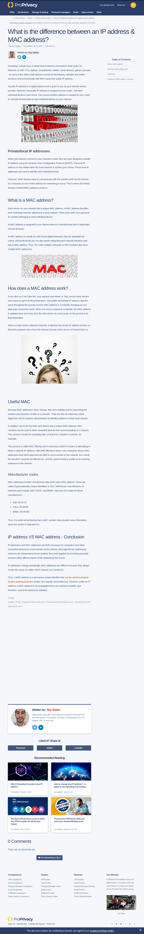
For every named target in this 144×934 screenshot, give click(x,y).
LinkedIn (78, 748)
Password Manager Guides (51, 886)
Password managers (60, 12)
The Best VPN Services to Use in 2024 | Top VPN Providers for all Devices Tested (28, 821)
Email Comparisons (15, 890)
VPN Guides (45, 880)
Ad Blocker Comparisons (17, 893)
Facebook (20, 748)
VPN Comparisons (15, 880)
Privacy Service (20, 18)
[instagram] (125, 924)
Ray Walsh (33, 52)
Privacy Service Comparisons (18, 896)
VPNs (12, 12)
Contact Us (50, 924)
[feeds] (134, 924)
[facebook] (112, 924)
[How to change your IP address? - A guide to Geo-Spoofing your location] (71, 778)
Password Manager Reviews (84, 886)
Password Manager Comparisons (20, 886)
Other (99, 12)
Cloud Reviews (79, 883)
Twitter (49, 748)
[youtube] (121, 924)
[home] (10, 18)
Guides (30, 18)
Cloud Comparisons (15, 883)
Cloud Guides (46, 883)
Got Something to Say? (49, 858)
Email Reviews (79, 890)
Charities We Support (37, 924)
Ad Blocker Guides (48, 893)
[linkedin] (24, 57)
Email (75, 12)
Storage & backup (40, 12)
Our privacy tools (107, 5)
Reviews (78, 875)
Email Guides (46, 890)
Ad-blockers (23, 12)
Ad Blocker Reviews (81, 893)
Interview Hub (22, 924)
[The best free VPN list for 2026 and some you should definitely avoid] (71, 815)
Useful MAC (111, 74)
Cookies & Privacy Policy (102, 930)
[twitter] (19, 57)
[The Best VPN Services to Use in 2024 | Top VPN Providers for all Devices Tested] (28, 815)
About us (121, 5)
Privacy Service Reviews (83, 896)
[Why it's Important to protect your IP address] (28, 778)
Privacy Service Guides (43, 18)
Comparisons (15, 875)
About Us (11, 924)
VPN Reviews (79, 880)
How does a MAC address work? (117, 69)
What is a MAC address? (115, 64)
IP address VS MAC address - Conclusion (120, 79)
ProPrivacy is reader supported (21, 23)
